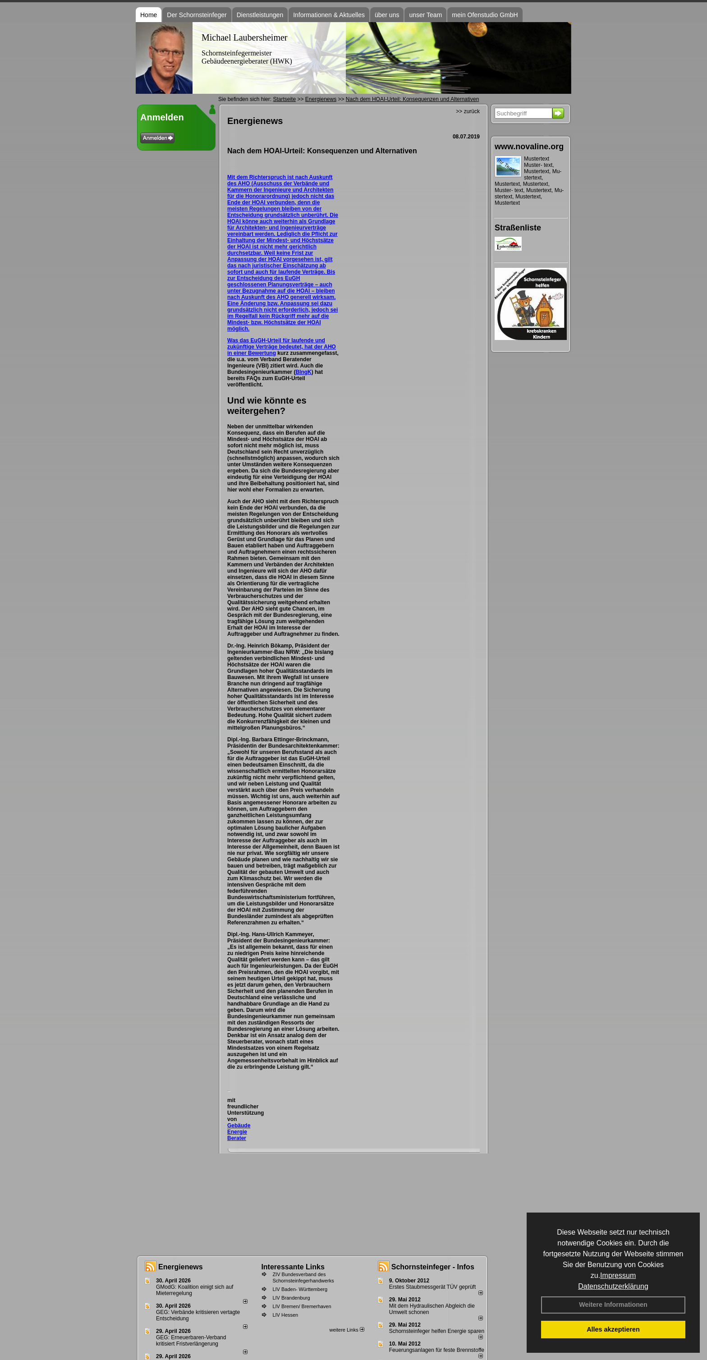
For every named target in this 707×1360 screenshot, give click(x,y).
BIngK (303, 372)
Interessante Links (293, 1267)
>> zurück (468, 111)
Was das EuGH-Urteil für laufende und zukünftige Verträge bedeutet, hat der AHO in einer (281, 346)
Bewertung (262, 353)
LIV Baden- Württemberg (299, 1289)
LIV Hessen (285, 1315)
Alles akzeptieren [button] (613, 1329)
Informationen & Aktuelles (329, 14)
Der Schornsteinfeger (196, 14)
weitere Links (346, 1329)
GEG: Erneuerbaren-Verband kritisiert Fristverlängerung (191, 1340)
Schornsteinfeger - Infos (432, 1267)
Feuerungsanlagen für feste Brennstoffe (436, 1350)
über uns (387, 14)
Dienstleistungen (260, 14)
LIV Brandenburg (291, 1297)
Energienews (180, 1267)
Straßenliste (518, 227)
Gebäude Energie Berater (238, 1131)
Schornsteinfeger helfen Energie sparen (436, 1331)
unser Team (425, 14)
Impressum (618, 1275)
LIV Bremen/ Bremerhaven (301, 1306)
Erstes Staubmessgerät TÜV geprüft (432, 1287)
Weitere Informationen (613, 1304)
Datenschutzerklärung (613, 1286)
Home (148, 14)
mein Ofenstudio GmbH (485, 14)
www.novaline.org (529, 146)
